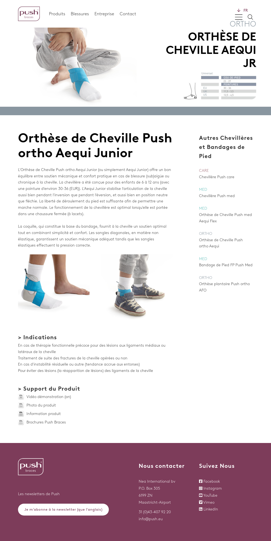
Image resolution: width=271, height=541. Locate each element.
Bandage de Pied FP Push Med (226, 265)
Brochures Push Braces (46, 422)
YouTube (210, 495)
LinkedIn (210, 509)
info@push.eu (151, 519)
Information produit (43, 413)
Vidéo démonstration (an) (48, 396)
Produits (57, 13)
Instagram (212, 488)
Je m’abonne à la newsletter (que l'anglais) (63, 509)
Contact (128, 13)
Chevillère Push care (216, 177)
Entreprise (104, 13)
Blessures (80, 13)
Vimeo (208, 502)
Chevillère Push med (217, 195)
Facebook (211, 481)
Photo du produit (41, 405)
